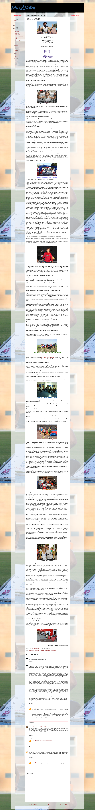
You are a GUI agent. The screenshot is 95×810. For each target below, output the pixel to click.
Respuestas (32, 705)
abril (16, 51)
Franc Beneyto (17, 34)
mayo (16, 50)
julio (16, 47)
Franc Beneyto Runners (43, 650)
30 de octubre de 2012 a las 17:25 (40, 726)
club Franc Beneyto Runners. (47, 357)
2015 (15, 23)
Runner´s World (53, 650)
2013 (15, 27)
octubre (16, 33)
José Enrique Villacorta (17, 38)
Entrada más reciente (31, 804)
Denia (33, 650)
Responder (31, 661)
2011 (15, 58)
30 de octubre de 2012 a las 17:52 (46, 740)
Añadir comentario (29, 773)
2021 (15, 20)
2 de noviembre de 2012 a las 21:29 (46, 762)
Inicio (48, 804)
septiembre (17, 43)
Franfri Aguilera (35, 740)
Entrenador (37, 650)
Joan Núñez (31, 664)
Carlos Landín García (19, 36)
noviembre (17, 31)
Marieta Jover (17, 41)
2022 (15, 19)
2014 (15, 25)
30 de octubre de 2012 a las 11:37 (40, 664)
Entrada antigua (64, 804)
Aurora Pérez (17, 40)
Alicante (30, 650)
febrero (16, 55)
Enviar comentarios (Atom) (36, 806)
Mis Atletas (23, 7)
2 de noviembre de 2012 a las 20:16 (40, 750)
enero (16, 56)
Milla (49, 650)
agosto (16, 45)
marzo (16, 53)
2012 (15, 28)
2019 (15, 22)
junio (16, 48)
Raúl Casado (31, 750)
